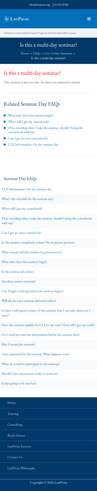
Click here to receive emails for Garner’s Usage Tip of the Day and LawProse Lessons (40, 32)
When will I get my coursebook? (22, 208)
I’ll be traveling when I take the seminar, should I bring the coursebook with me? (47, 220)
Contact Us (15, 457)
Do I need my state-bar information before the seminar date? (41, 334)
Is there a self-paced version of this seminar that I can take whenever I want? (46, 312)
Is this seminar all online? (18, 271)
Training (12, 413)
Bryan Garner (16, 435)
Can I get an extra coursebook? (22, 232)
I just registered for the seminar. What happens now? (35, 354)
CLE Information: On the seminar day (27, 189)
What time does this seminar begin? (24, 262)
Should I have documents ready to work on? (30, 373)
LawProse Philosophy (21, 468)
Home (11, 402)
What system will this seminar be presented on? (32, 252)
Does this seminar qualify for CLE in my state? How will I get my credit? (48, 325)
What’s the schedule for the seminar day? (28, 199)
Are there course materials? (19, 281)
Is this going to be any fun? (19, 383)
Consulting (14, 424)
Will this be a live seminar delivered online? (29, 301)
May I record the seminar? (18, 344)
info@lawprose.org (39, 5)
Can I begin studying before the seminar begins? (33, 291)
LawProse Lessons (19, 446)
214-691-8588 (60, 5)
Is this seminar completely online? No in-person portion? (38, 242)
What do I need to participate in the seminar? (31, 364)
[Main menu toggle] (89, 19)
